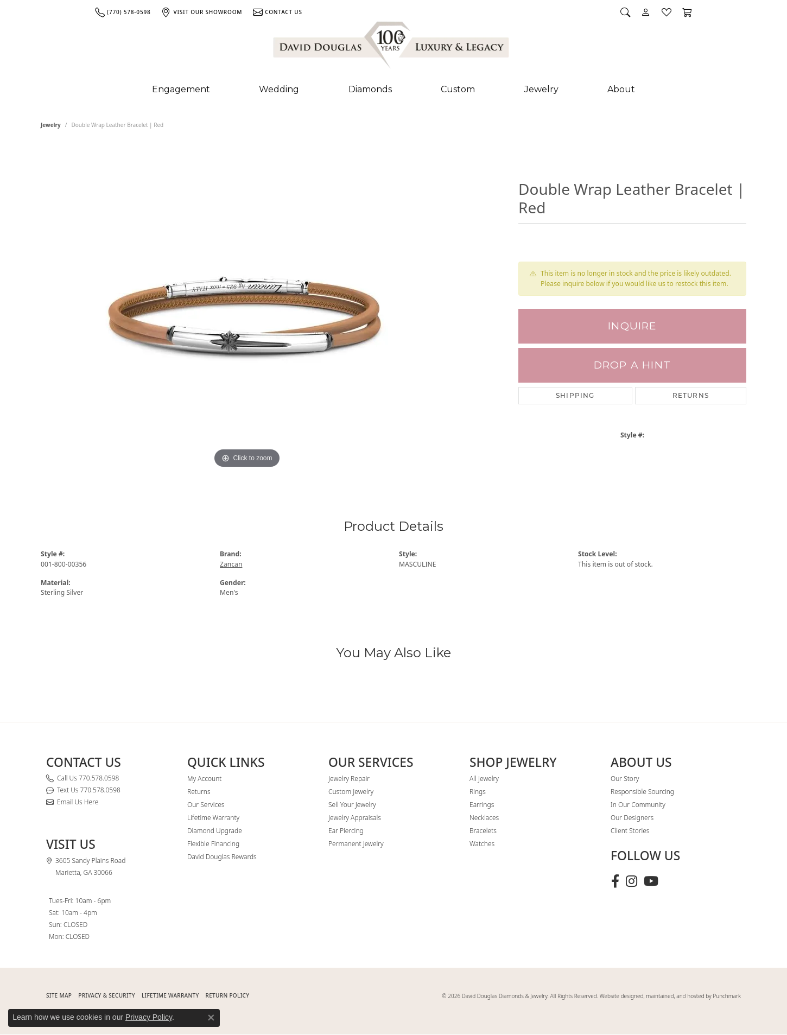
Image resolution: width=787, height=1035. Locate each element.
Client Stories (630, 830)
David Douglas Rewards (222, 856)
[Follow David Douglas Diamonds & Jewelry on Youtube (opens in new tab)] (651, 881)
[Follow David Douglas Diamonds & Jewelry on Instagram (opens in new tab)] (631, 881)
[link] (122, 12)
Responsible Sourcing (642, 791)
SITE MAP (59, 995)
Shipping (575, 395)
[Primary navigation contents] (393, 89)
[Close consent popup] (211, 1017)
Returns (690, 395)
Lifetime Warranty (213, 817)
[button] (625, 12)
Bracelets (483, 830)
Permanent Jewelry (356, 843)
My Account (204, 778)
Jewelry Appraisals (354, 817)
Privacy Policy (148, 1017)
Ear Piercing (346, 830)
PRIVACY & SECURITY (106, 995)
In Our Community (638, 804)
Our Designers (632, 817)
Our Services (205, 804)
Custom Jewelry (350, 791)
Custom (458, 89)
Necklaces (484, 817)
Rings (477, 791)
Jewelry (541, 89)
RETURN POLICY (228, 995)
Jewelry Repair (349, 778)
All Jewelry (484, 778)
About (621, 89)
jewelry (51, 125)
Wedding (279, 89)
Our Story (625, 778)
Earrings (481, 804)
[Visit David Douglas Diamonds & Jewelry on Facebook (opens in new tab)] (615, 881)
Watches (481, 843)
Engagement (181, 89)
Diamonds (370, 89)
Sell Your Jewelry (352, 804)
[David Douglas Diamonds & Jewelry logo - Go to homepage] (392, 47)
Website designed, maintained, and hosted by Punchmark (670, 996)
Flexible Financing (213, 843)
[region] (247, 308)
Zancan (231, 564)
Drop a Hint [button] (632, 365)
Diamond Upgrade (214, 830)
